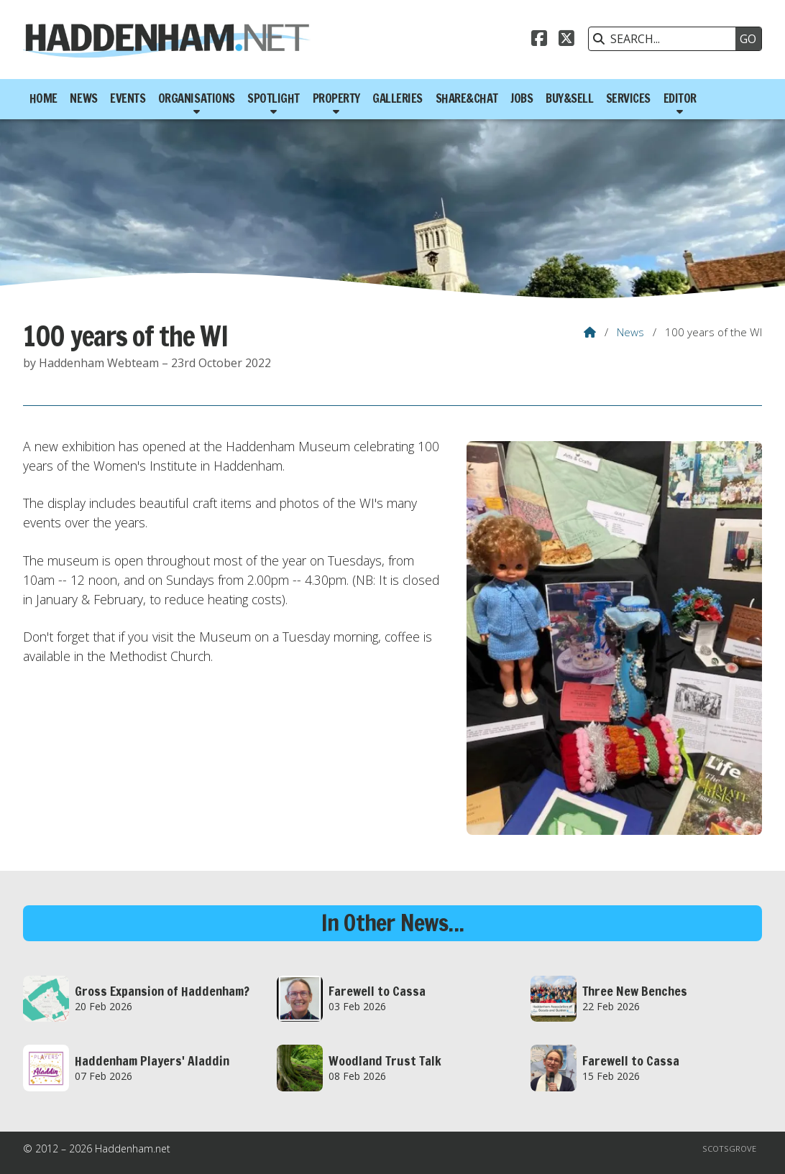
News (630, 332)
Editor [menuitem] (680, 98)
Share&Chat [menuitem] (467, 98)
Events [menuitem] (127, 98)
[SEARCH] (665, 38)
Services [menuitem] (628, 98)
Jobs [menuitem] (521, 98)
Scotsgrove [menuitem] (729, 1148)
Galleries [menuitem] (397, 98)
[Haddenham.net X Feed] (566, 40)
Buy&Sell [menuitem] (569, 98)
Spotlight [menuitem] (273, 98)
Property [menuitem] (336, 98)
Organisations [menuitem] (196, 98)
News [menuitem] (83, 98)
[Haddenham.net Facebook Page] (539, 40)
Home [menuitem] (43, 98)
